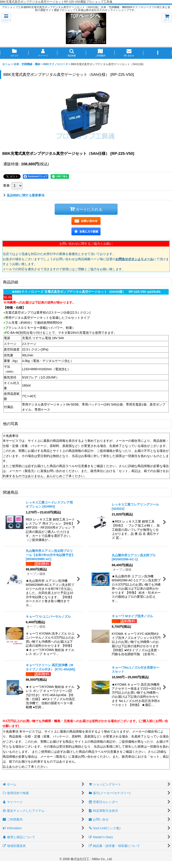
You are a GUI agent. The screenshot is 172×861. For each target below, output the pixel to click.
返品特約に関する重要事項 (23, 195)
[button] (6, 17)
